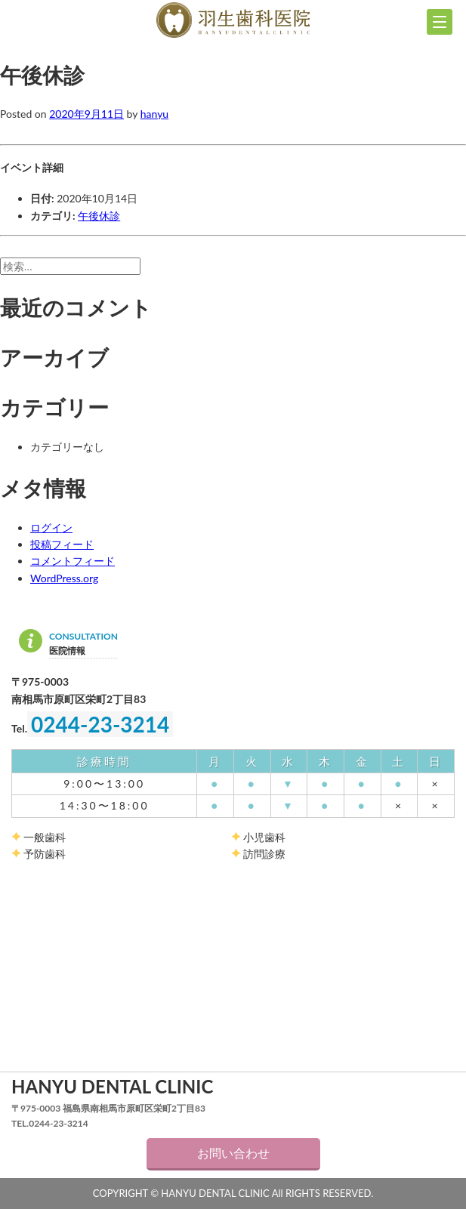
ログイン (51, 527)
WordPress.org (64, 578)
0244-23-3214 (100, 724)
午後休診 (99, 215)
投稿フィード (62, 544)
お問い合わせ (233, 1153)
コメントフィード (72, 560)
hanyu (154, 113)
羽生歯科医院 (232, 20)
